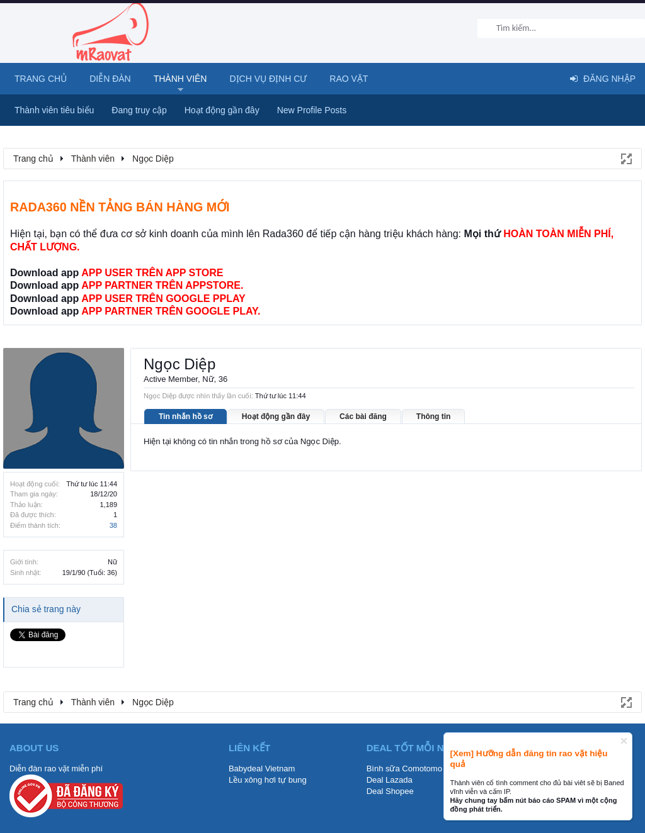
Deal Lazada (390, 780)
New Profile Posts (311, 110)
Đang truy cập (138, 110)
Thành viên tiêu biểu (54, 110)
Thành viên (180, 79)
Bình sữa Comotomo (404, 768)
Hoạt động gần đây (276, 416)
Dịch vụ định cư (268, 79)
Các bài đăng (363, 416)
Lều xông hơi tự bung (268, 780)
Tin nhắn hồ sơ (185, 416)
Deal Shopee (390, 791)
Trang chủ (40, 79)
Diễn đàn (110, 79)
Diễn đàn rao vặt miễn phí (56, 768)
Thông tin (433, 416)
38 (113, 525)
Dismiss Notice (624, 741)
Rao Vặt (348, 79)
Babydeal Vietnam (262, 768)
